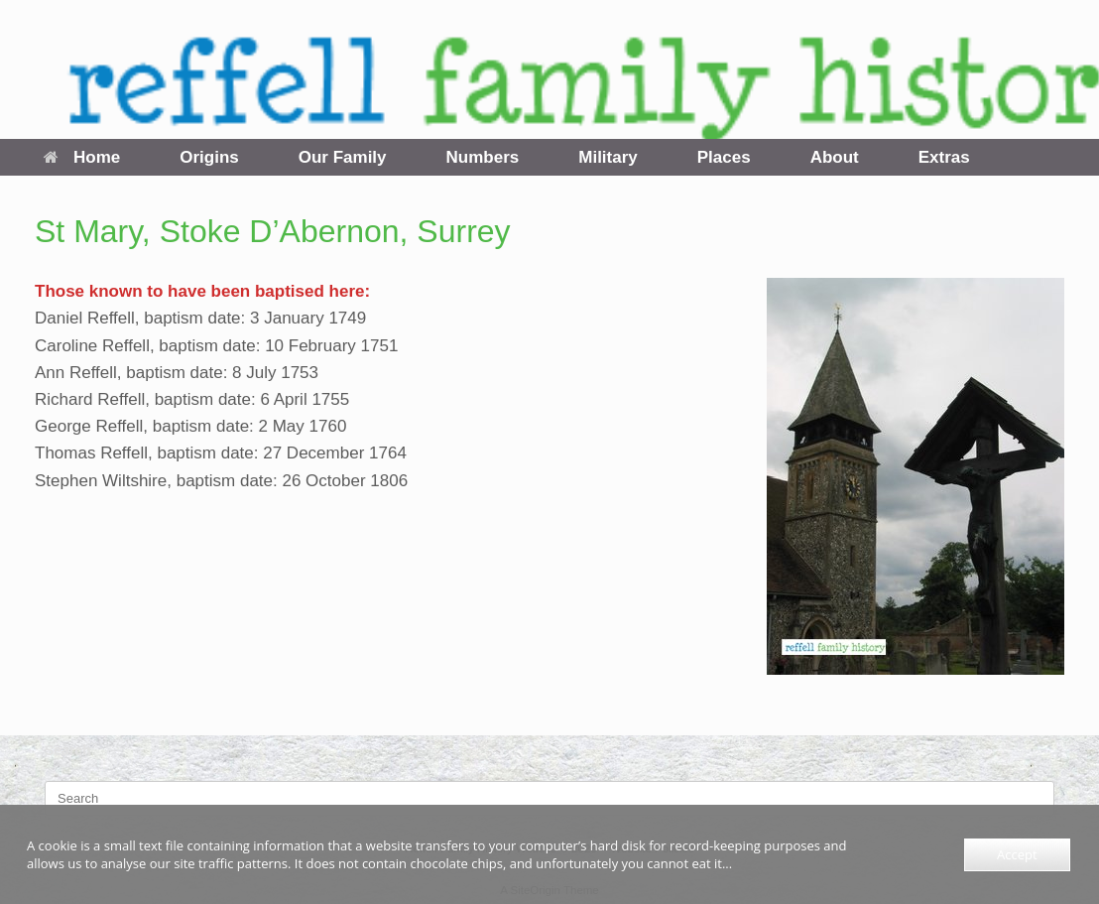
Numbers (483, 157)
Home (82, 157)
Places (724, 157)
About (834, 157)
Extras (944, 157)
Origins (209, 157)
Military (608, 157)
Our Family (343, 157)
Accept (1017, 854)
